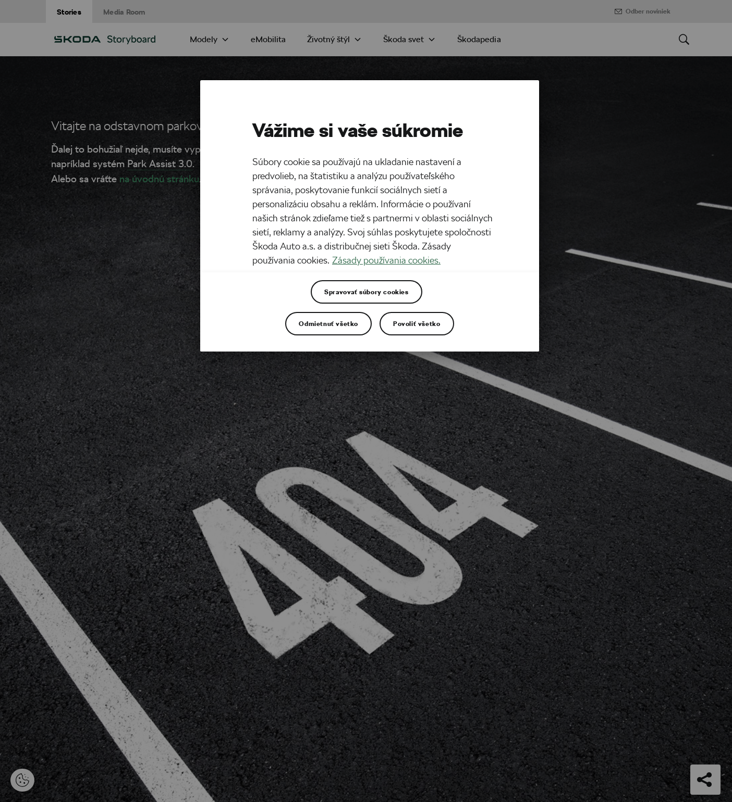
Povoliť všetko (416, 323)
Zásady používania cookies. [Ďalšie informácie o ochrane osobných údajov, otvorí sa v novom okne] (386, 260)
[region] (369, 216)
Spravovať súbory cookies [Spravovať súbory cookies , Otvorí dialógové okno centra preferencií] (366, 291)
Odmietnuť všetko (328, 323)
